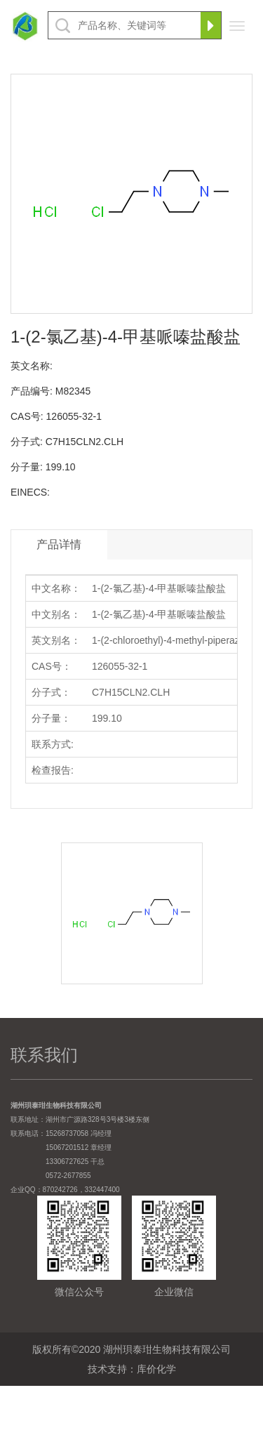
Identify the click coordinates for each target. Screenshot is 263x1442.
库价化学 (156, 1369)
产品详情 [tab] (58, 544)
